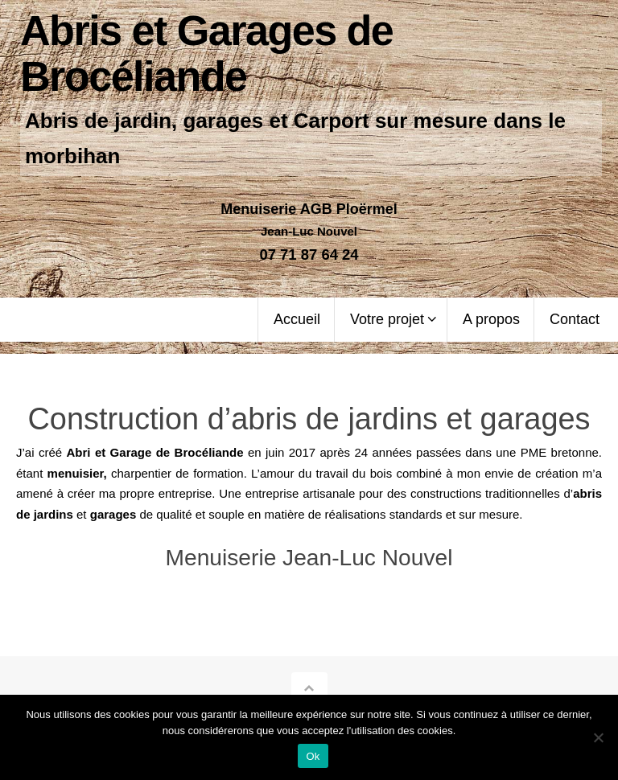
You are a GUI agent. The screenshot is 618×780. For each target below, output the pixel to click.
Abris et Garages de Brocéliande (206, 54)
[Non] (598, 737)
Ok (312, 756)
